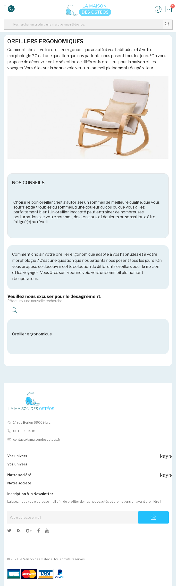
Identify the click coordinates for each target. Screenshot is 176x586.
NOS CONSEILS (28, 182)
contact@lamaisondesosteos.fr (33, 439)
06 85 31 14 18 (21, 431)
